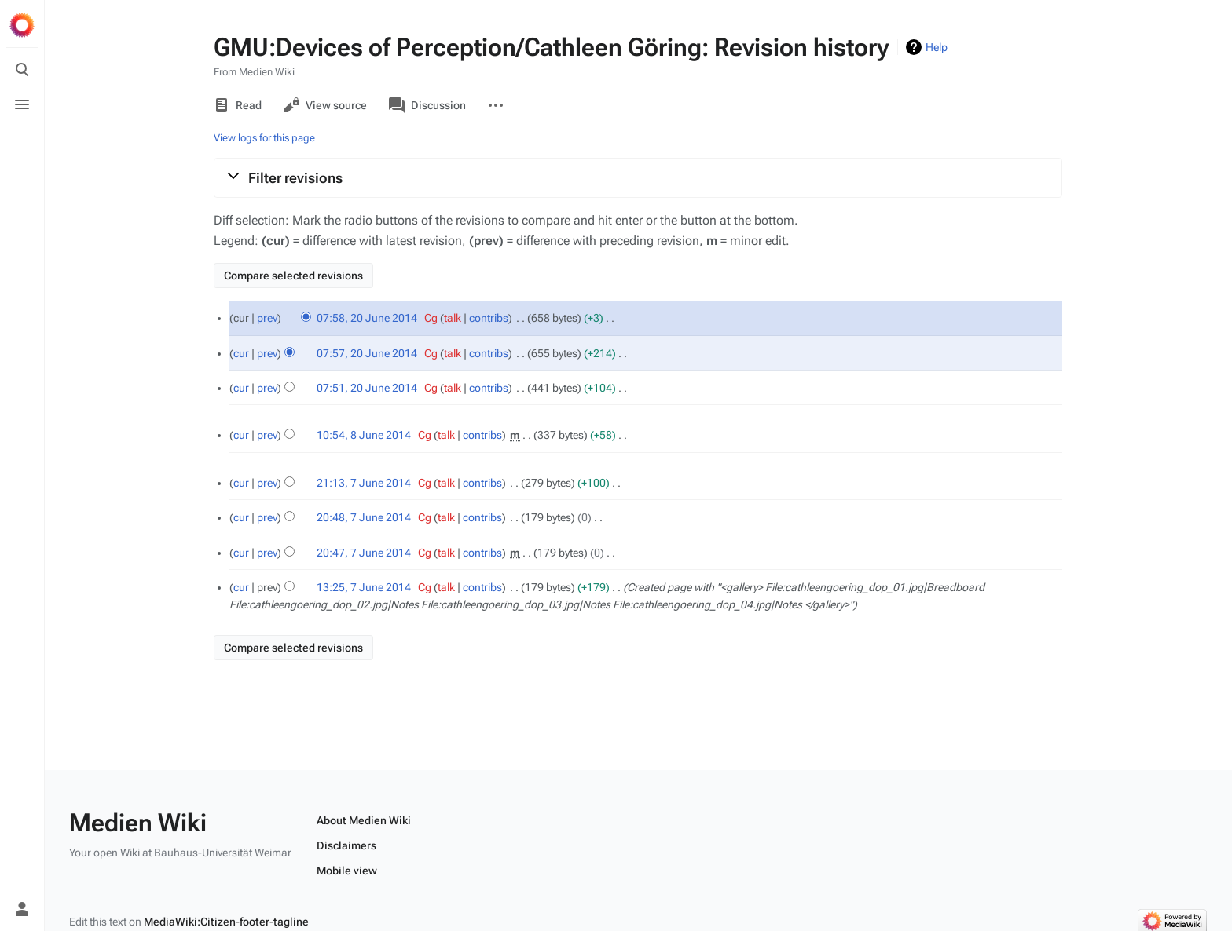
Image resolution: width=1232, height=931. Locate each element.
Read (238, 105)
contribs (488, 318)
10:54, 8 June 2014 (364, 435)
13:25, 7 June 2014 (364, 587)
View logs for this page (264, 138)
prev (267, 318)
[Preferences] (22, 874)
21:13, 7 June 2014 (364, 482)
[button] (638, 177)
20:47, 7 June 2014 (364, 552)
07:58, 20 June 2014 (367, 318)
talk (452, 318)
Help (937, 47)
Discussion (427, 105)
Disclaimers (346, 845)
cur (241, 353)
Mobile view (347, 870)
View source (325, 105)
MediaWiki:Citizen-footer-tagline (226, 921)
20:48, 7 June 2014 (364, 517)
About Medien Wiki (364, 820)
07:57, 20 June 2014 (367, 353)
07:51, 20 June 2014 (367, 388)
